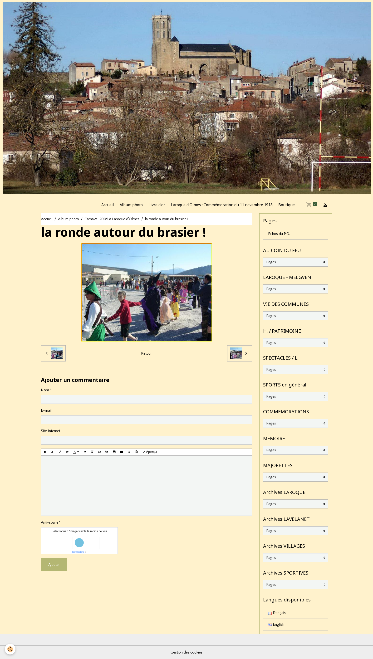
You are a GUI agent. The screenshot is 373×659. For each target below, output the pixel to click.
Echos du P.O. (279, 234)
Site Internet (50, 431)
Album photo (131, 204)
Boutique (286, 204)
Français (277, 613)
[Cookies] (10, 649)
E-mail (46, 410)
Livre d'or (156, 204)
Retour (146, 353)
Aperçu (149, 452)
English (276, 624)
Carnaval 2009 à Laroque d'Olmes (111, 219)
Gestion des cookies (186, 652)
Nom (45, 390)
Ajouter (54, 564)
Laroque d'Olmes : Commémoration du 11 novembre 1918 (222, 204)
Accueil (107, 204)
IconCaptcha (78, 552)
